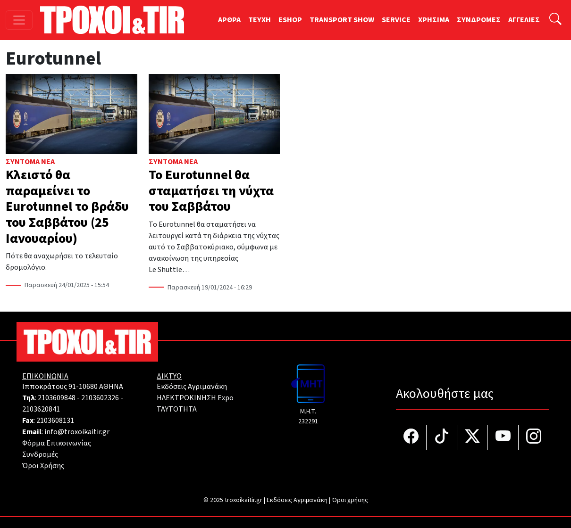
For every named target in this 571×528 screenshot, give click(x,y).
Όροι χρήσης (350, 500)
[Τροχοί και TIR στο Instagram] (534, 437)
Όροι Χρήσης (43, 466)
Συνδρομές (40, 454)
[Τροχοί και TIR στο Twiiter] (472, 437)
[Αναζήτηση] (555, 20)
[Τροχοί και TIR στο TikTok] (442, 437)
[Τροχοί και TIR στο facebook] (411, 437)
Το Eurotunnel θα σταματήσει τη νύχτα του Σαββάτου (211, 190)
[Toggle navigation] (19, 20)
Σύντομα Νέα (30, 162)
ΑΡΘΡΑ (229, 20)
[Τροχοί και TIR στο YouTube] (503, 437)
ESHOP (290, 20)
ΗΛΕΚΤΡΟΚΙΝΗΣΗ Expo (195, 398)
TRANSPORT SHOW (342, 20)
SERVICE (396, 20)
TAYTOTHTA (177, 409)
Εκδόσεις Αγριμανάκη (192, 386)
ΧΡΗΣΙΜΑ (433, 20)
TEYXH (259, 20)
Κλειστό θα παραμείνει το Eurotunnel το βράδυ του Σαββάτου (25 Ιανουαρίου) (67, 206)
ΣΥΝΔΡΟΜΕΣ (479, 20)
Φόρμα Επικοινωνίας (56, 443)
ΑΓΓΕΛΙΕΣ (524, 20)
